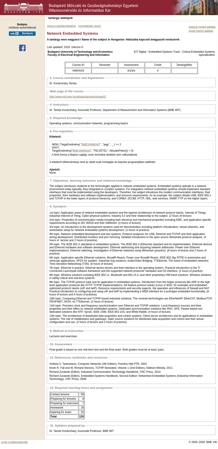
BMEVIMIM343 (91, 144)
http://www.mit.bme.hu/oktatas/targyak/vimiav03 (77, 96)
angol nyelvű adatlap (201, 30)
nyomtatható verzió (89, 26)
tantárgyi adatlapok (60, 18)
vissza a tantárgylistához (61, 26)
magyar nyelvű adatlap (202, 26)
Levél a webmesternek (14, 442)
